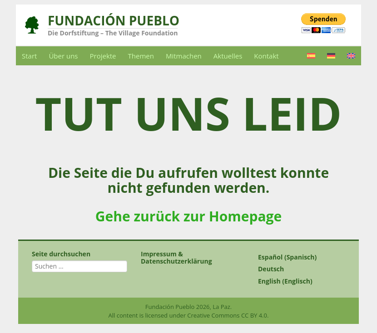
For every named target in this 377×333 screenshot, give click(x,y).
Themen (141, 55)
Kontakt (266, 55)
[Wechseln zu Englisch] (351, 55)
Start (29, 55)
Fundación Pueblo (113, 20)
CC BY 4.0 (254, 315)
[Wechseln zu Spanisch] (311, 55)
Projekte (103, 55)
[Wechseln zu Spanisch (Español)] (297, 257)
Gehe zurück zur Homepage (188, 216)
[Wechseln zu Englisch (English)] (297, 281)
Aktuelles (227, 55)
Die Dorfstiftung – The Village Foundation (113, 33)
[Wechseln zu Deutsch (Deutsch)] (297, 269)
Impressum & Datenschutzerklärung (176, 257)
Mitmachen (184, 55)
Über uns (63, 55)
